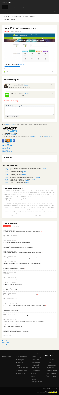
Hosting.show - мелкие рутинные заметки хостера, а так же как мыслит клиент (21, 340)
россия (18, 213)
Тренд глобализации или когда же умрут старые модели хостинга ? (20, 294)
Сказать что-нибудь (11, 101)
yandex (53, 207)
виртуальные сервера (45, 209)
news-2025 (14, 203)
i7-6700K (35, 196)
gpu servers (43, 194)
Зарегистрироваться (6, 356)
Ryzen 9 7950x (49, 203)
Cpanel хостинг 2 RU (51, 360)
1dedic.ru (8, 190)
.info (56, 391)
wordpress (44, 207)
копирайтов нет (54, 388)
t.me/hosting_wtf (6, 148)
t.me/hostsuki (5, 150)
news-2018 (25, 201)
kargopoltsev (6, 235)
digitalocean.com (46, 192)
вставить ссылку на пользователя (23, 106)
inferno (47, 196)
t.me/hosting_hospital (7, 145)
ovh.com (38, 203)
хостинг (22, 215)
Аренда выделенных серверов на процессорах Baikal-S (17, 315)
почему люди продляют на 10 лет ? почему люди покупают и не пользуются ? (22, 252)
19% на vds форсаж (15, 171)
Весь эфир (5, 335)
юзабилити (47, 215)
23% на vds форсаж (15, 174)
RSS (16, 160)
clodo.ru (10, 192)
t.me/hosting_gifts (6, 144)
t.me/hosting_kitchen (7, 151)
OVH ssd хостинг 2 (50, 368)
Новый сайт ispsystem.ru (16, 169)
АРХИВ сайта (38, 7)
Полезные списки (16, 16)
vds (53, 205)
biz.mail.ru (6, 192)
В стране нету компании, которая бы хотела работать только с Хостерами (21, 231)
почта (14, 213)
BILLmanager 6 (41, 190)
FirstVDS (7, 68)
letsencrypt (19, 199)
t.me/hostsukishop (6, 142)
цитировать (15, 106)
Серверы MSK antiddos (51, 376)
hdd (53, 194)
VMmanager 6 (23, 207)
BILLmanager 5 (33, 190)
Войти (55, 11)
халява (17, 215)
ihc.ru (43, 197)
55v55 (56, 390)
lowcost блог (20, 360)
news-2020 (36, 201)
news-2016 (14, 201)
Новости (6, 31)
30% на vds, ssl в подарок (16, 180)
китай (48, 211)
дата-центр (28, 211)
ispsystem (8, 199)
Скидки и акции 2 (21, 359)
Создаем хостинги (22, 373)
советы (40, 213)
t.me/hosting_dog (6, 147)
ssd (28, 205)
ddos (39, 192)
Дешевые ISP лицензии (52, 370)
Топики (4, 7)
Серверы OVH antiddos (51, 373)
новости (6, 213)
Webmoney (33, 207)
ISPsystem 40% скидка (26, 7)
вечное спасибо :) (11, 134)
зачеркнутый (10, 106)
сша (53, 213)
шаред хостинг (41, 215)
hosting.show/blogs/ (6, 342)
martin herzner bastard (38, 199)
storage (41, 205)
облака (10, 213)
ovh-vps (33, 203)
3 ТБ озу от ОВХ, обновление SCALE (12, 300)
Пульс (44, 168)
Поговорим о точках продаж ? (10, 289)
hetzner (9, 197)
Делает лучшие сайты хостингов (12, 66)
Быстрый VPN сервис (22, 356)
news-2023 (53, 201)
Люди (10, 7)
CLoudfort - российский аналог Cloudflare (13, 268)
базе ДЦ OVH (33, 136)
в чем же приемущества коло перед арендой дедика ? (17, 242)
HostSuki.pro (6, 2)
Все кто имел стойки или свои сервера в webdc (21, 177)
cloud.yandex (26, 192)
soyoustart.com (22, 205)
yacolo (48, 207)
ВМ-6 (53, 136)
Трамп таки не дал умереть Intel (11, 310)
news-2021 (41, 201)
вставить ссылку (21, 106)
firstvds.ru (19, 194)
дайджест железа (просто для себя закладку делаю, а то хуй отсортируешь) (22, 263)
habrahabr (49, 194)
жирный (6, 106)
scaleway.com (7, 205)
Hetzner (40, 136)
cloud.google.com (17, 192)
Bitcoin (47, 190)
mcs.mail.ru (46, 199)
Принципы (16, 7)
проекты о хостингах (10, 124)
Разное (32, 16)
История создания (36, 362)
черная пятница (29, 215)
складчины (35, 213)
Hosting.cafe (20, 362)
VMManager (16, 207)
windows (39, 207)
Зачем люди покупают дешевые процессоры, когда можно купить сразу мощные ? (23, 321)
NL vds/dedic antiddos (51, 365)
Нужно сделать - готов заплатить (10, 344)
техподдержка (11, 215)
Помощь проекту (48, 7)
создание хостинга (47, 213)
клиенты (52, 211)
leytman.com (21, 64)
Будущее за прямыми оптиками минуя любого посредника (17, 247)
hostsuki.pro (29, 196)
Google (30, 194)
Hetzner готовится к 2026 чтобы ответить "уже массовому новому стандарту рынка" (24, 305)
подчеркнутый (12, 106)
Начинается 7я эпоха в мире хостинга (12, 284)
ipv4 (51, 196)
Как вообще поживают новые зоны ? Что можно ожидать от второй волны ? (22, 258)
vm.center (11, 207)
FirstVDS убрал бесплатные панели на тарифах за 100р (24, 176)
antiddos (23, 190)
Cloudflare (33, 192)
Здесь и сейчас (10, 223)
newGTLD (7, 201)
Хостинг (13, 19)
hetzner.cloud (16, 196)
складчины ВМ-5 (47, 136)
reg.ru (43, 203)
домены (35, 211)
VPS (28, 207)
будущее (28, 209)
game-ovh (24, 194)
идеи (44, 211)
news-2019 (30, 201)
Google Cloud (36, 194)
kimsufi (14, 199)
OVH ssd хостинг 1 (50, 367)
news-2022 (47, 201)
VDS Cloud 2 (49, 364)
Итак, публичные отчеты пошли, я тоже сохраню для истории (25, 168)
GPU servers (6, 237)
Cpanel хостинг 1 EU (51, 359)
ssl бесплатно (35, 205)
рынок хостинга (24, 213)
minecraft (51, 199)
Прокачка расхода (36, 370)
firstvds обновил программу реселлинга (20, 179)
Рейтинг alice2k (35, 365)
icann (39, 196)
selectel (15, 205)
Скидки (25, 16)
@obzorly (34, 379)
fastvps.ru (7, 194)
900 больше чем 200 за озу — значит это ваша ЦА (16, 279)
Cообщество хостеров (37, 378)
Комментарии (7, 226)
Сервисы (6, 19)
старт (38, 364)
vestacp (6, 207)
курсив (8, 106)
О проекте (34, 356)
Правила (34, 364)
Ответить (26, 84)
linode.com (26, 199)
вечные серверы (35, 209)
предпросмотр (15, 116)
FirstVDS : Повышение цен (16, 182)
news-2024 (9, 203)
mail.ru (31, 199)
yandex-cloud (11, 209)
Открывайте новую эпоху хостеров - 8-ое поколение (16, 331)
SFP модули (6, 273)
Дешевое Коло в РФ (51, 375)
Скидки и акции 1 (21, 357)
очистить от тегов (26, 106)
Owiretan (11, 84)
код (17, 106)
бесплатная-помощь (20, 209)
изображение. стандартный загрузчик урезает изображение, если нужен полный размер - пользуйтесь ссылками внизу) (19, 106)
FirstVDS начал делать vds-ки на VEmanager (21, 173)
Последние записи (15, 226)
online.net (24, 203)
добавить (8, 116)
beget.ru (27, 190)
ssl (30, 205)
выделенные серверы (10, 211)
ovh (29, 203)
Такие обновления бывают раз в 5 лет (12, 326)
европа (40, 211)
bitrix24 (51, 190)
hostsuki (23, 197)
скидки (30, 213)
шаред (35, 215)
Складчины (6, 16)
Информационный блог (37, 357)
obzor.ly (19, 203)
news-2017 (19, 201)
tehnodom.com (47, 205)
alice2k (6, 71)
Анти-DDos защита (51, 357)
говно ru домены (20, 211)
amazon (17, 190)
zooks (12, 93)
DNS (54, 192)
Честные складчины (51, 371)
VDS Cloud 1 (49, 362)
